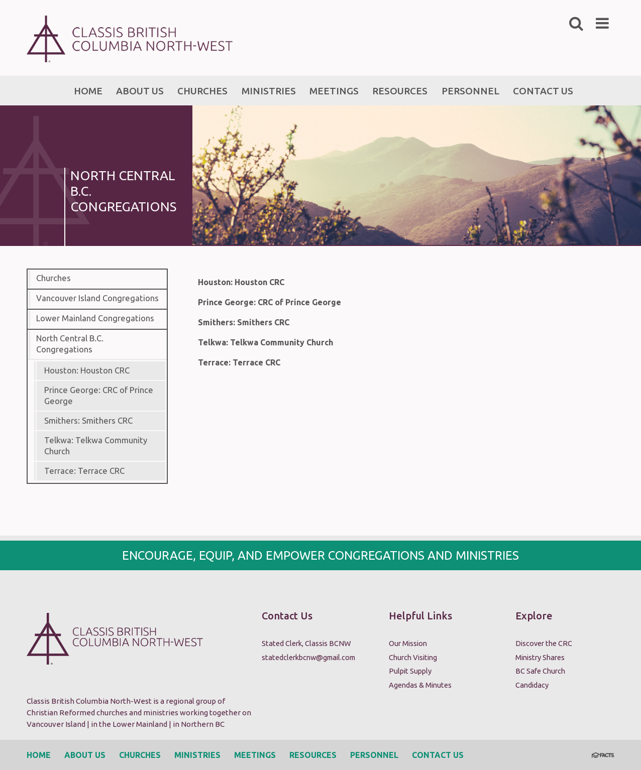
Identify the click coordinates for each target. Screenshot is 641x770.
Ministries (197, 754)
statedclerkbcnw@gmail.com (308, 657)
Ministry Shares (540, 657)
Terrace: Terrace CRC (84, 470)
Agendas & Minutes (420, 685)
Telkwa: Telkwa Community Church (95, 446)
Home (39, 754)
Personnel (374, 754)
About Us (84, 754)
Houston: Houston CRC (87, 370)
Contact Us (438, 754)
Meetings (255, 754)
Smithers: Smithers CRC (88, 420)
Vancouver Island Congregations (97, 298)
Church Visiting (413, 657)
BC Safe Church (540, 671)
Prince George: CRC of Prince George (98, 396)
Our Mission (408, 643)
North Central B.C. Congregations (69, 344)
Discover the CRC (543, 643)
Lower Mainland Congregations (95, 318)
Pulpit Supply (410, 671)
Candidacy (532, 685)
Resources (313, 754)
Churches (53, 278)
